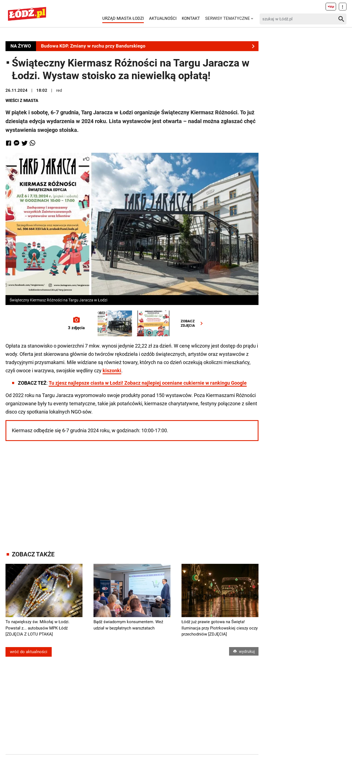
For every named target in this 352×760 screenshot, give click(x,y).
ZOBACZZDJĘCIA (193, 323)
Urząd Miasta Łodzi (123, 18)
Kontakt (191, 18)
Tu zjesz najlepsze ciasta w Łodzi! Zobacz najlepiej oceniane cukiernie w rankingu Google (148, 383)
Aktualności (163, 18)
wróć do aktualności (28, 651)
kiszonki (112, 370)
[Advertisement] (132, 490)
